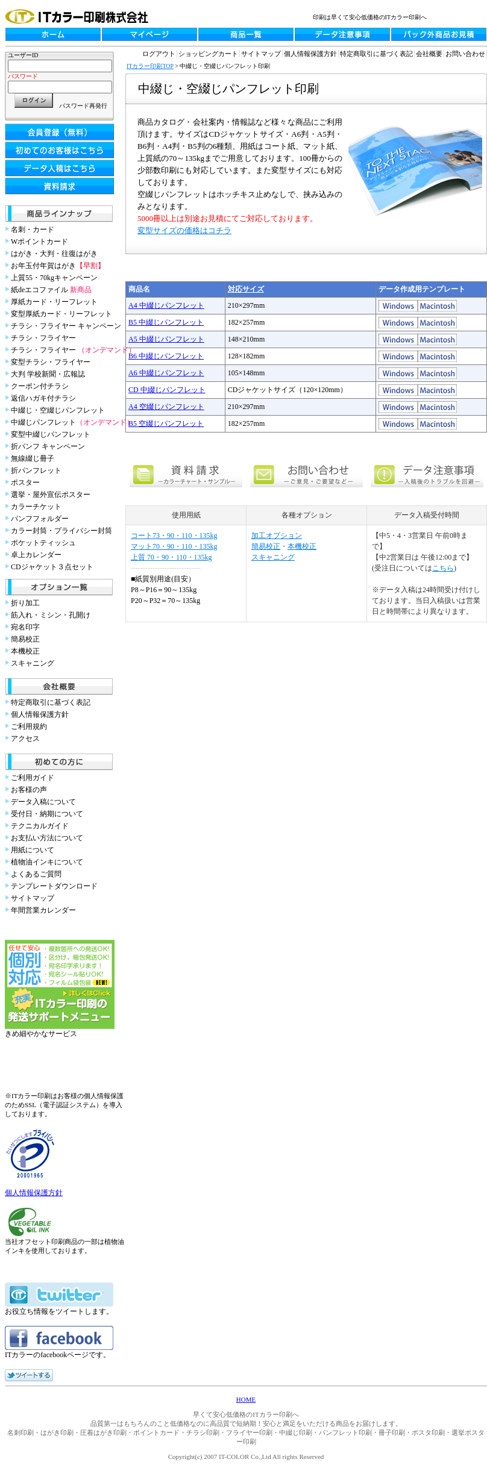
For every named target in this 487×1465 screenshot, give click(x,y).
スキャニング (32, 663)
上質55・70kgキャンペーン (54, 277)
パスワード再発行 (83, 105)
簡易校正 (25, 639)
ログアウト (158, 53)
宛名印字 (25, 627)
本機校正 (25, 651)
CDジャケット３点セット (52, 567)
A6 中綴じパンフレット (166, 373)
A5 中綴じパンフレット (166, 339)
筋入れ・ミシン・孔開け (50, 615)
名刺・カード (32, 229)
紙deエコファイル (51, 290)
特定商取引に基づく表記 (50, 702)
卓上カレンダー (36, 555)
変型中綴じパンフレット (50, 434)
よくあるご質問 (36, 874)
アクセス (25, 738)
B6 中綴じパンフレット (166, 356)
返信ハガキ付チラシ (43, 398)
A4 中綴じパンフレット (166, 305)
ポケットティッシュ (43, 543)
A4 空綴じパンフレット (166, 406)
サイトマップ (32, 898)
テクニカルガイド (40, 826)
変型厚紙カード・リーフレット (61, 314)
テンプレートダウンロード (54, 886)
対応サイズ (246, 289)
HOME (246, 1399)
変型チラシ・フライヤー (50, 362)
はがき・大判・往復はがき (54, 253)
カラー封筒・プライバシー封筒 (61, 530)
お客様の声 (29, 790)
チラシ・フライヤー (43, 338)
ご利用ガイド (32, 777)
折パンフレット (36, 470)
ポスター (25, 482)
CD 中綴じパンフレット (167, 390)
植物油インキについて (47, 862)
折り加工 (25, 603)
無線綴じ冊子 (32, 458)
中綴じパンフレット (72, 422)
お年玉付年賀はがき (58, 265)
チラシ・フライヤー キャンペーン (66, 326)
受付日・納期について (47, 814)
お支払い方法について (47, 838)
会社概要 (429, 53)
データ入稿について (43, 802)
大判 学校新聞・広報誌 (48, 374)
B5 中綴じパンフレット (166, 322)
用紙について (32, 850)
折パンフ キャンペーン (48, 446)
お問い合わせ (465, 53)
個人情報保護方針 (40, 714)
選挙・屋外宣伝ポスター (50, 494)
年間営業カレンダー (43, 910)
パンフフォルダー (40, 518)
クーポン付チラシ (40, 386)
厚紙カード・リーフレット (54, 302)
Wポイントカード (39, 241)
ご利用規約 (29, 726)
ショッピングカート (208, 53)
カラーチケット (36, 506)
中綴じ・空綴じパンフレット (58, 410)
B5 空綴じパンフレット (166, 423)
